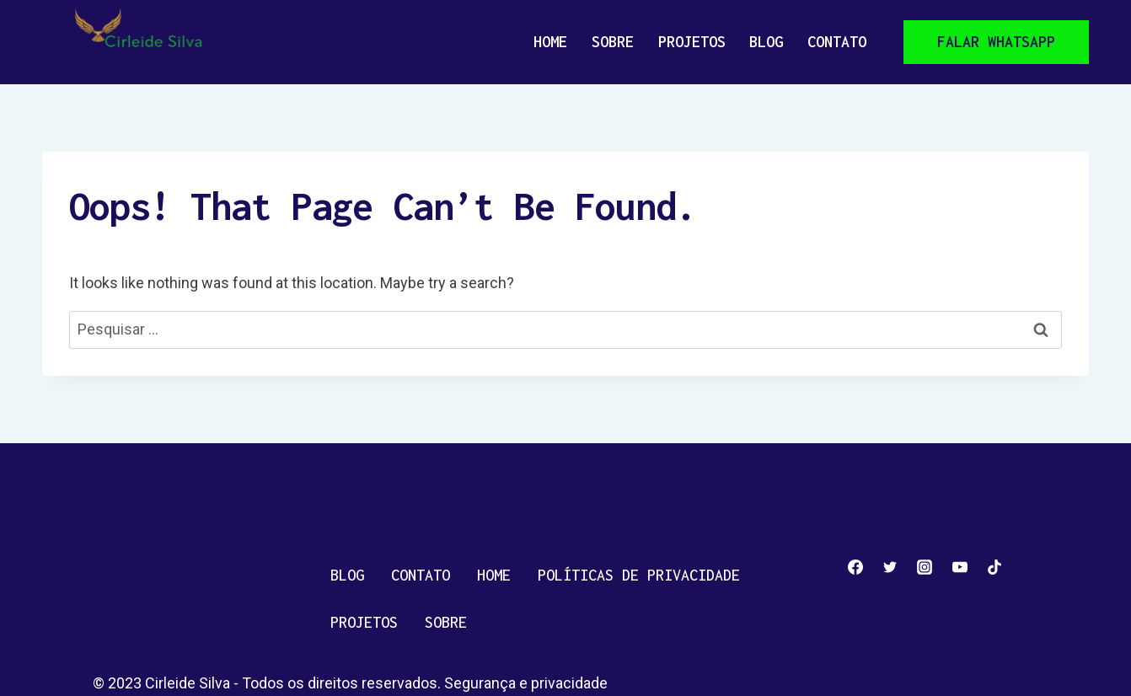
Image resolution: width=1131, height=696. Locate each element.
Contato (836, 42)
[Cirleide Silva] (145, 42)
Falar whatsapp (996, 42)
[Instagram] (924, 567)
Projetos (692, 42)
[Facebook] (855, 567)
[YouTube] (960, 567)
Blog (766, 42)
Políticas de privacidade (639, 575)
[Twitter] (890, 567)
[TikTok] (994, 567)
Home (550, 42)
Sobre (613, 42)
